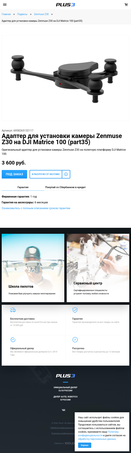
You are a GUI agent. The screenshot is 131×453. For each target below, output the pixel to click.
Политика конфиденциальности (65, 433)
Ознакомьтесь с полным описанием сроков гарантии (36, 208)
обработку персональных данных (97, 439)
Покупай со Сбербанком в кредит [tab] (65, 187)
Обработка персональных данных (65, 428)
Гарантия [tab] (22, 187)
